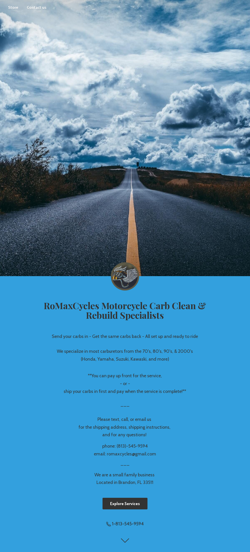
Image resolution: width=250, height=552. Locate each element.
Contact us (36, 7)
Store (13, 7)
